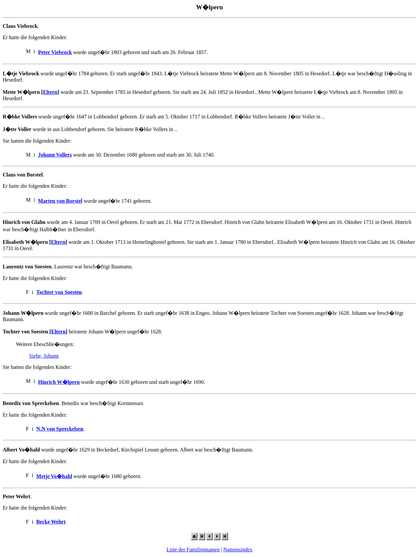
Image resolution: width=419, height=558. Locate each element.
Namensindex (237, 549)
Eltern (50, 92)
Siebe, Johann (44, 356)
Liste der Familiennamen (193, 549)
